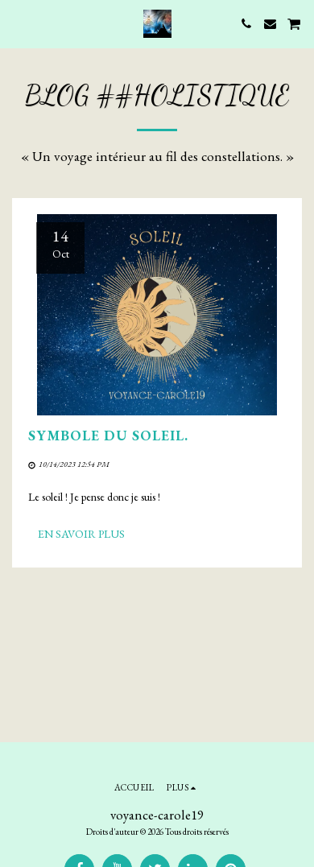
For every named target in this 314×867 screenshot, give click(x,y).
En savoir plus (81, 533)
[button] (17, 23)
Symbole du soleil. (108, 435)
